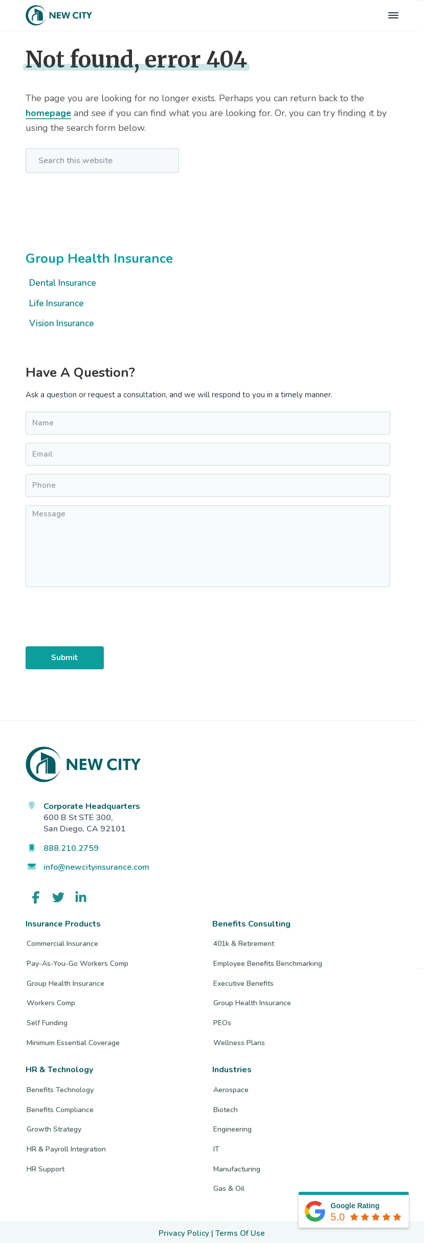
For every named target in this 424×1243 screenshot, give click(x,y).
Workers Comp (51, 1001)
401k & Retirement (243, 942)
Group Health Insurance (99, 258)
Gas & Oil (228, 1187)
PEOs (222, 1021)
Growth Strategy (54, 1128)
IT (216, 1147)
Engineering (232, 1128)
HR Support (45, 1167)
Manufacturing (236, 1167)
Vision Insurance (61, 323)
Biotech (225, 1108)
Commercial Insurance (62, 942)
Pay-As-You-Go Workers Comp (77, 962)
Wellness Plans (239, 1041)
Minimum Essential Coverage (73, 1041)
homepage (49, 113)
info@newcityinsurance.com (96, 865)
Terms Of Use (240, 1231)
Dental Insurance (62, 283)
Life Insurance (56, 303)
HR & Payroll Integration (66, 1147)
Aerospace (231, 1088)
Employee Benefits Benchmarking (267, 962)
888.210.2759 (71, 846)
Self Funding (47, 1021)
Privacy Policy (184, 1231)
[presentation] (66, 620)
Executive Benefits (243, 981)
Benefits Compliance (60, 1108)
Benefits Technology (60, 1088)
